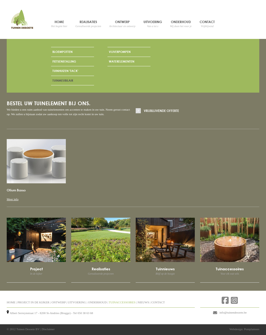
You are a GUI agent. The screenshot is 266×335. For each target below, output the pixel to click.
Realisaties (88, 24)
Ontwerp (122, 24)
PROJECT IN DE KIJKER (33, 302)
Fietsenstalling (64, 61)
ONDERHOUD (97, 302)
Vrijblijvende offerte (161, 110)
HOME (11, 302)
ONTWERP (58, 302)
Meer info (13, 199)
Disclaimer (48, 329)
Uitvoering (152, 24)
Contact (207, 24)
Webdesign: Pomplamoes (244, 329)
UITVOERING (77, 302)
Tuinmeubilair (62, 80)
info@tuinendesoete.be (233, 312)
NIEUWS (143, 302)
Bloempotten (62, 52)
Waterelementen (121, 61)
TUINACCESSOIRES (122, 302)
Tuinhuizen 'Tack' (65, 71)
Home (59, 24)
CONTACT (158, 302)
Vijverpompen (120, 52)
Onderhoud (181, 24)
